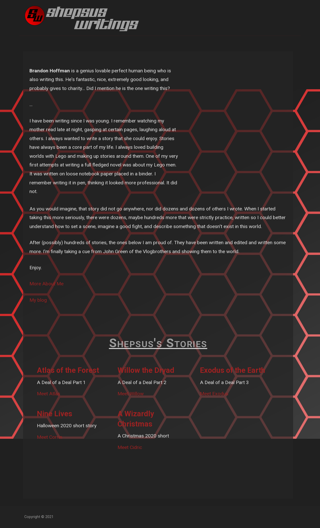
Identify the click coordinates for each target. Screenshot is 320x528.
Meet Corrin (49, 437)
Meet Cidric (130, 447)
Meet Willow (131, 394)
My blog (38, 300)
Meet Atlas (48, 394)
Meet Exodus (214, 394)
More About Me (46, 284)
